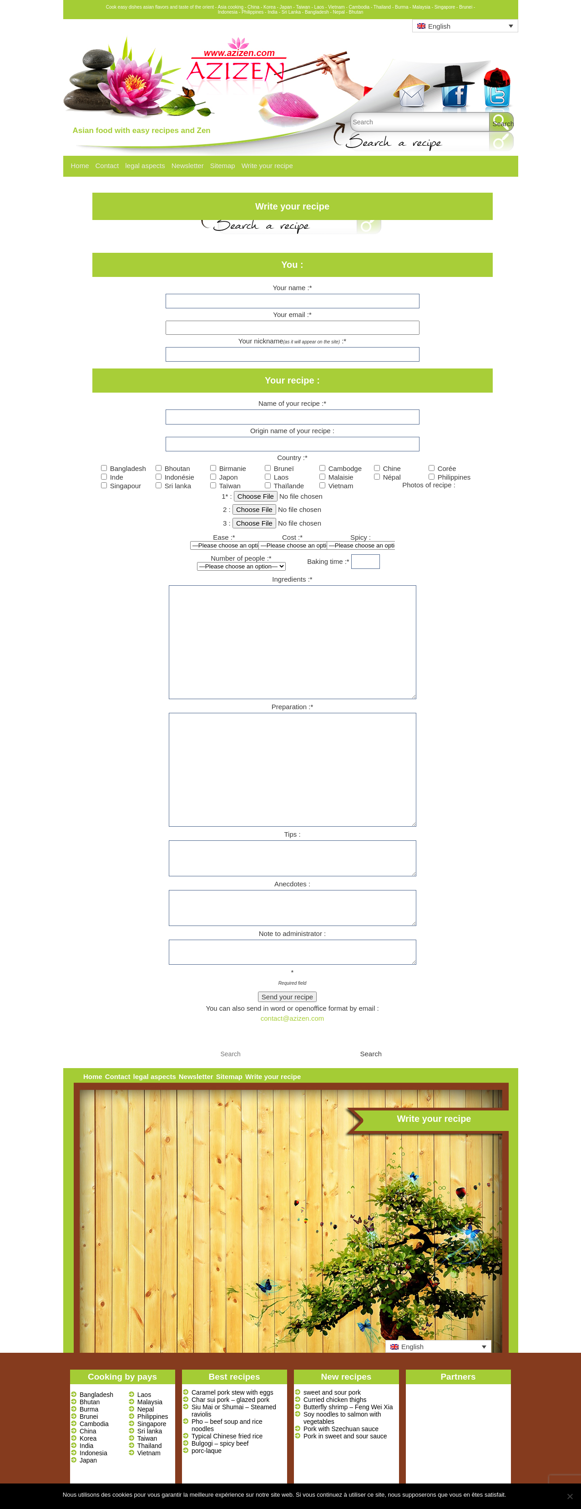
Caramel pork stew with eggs (232, 1392)
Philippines (152, 1416)
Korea (88, 1438)
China (88, 1431)
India (86, 1445)
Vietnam (149, 1453)
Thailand (149, 1445)
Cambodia (94, 1423)
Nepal (145, 1409)
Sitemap (222, 165)
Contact (107, 165)
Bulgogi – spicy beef (220, 1443)
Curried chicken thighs (335, 1399)
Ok (515, 1494)
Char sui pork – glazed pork (230, 1399)
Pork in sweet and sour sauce (345, 1436)
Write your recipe (267, 165)
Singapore (152, 1423)
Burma (89, 1409)
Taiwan (147, 1438)
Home (80, 165)
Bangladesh (96, 1394)
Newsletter (188, 165)
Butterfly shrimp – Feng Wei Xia (348, 1407)
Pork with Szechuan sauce (341, 1428)
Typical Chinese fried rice (227, 1436)
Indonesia (93, 1453)
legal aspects (145, 165)
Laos (144, 1394)
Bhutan (90, 1402)
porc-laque (207, 1450)
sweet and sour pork (332, 1392)
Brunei (89, 1416)
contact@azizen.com (292, 1018)
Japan (88, 1460)
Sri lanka (149, 1431)
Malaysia (149, 1402)
